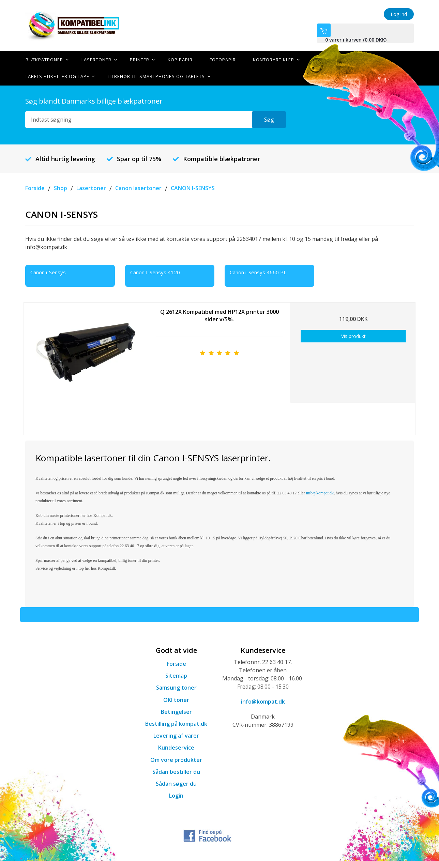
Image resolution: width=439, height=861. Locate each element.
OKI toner (176, 699)
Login (176, 795)
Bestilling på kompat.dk (176, 723)
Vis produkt (353, 335)
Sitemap (176, 675)
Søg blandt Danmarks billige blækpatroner (94, 100)
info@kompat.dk (263, 701)
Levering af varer (176, 735)
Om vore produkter (176, 759)
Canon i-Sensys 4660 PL (258, 271)
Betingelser (176, 711)
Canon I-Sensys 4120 (155, 271)
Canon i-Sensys (48, 271)
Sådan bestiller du (176, 771)
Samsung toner (176, 687)
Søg (269, 119)
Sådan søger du (176, 783)
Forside (176, 663)
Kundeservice (176, 747)
